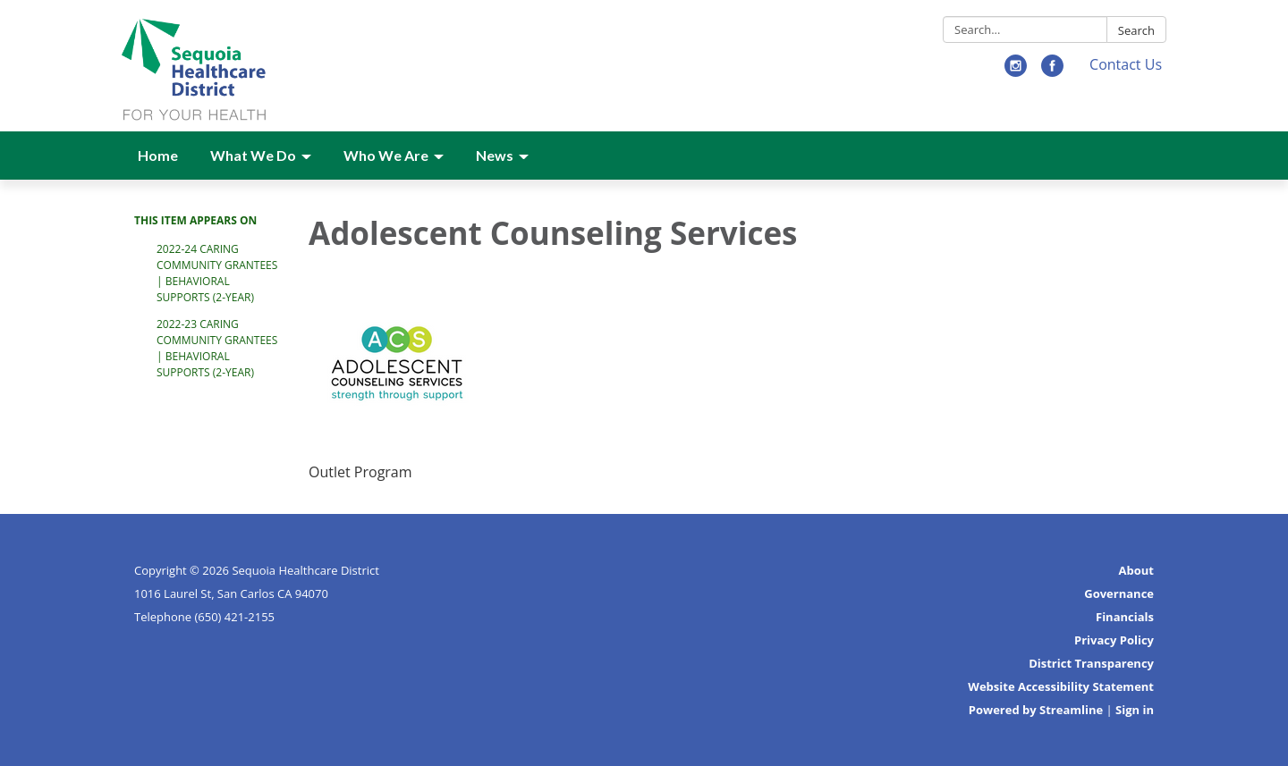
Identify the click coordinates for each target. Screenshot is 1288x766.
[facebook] (1052, 71)
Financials (1125, 617)
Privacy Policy (1114, 640)
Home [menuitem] (158, 155)
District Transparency (1091, 663)
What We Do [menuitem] (253, 155)
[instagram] (1015, 71)
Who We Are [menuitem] (385, 155)
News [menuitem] (494, 155)
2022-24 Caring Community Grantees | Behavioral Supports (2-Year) (217, 273)
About (1136, 570)
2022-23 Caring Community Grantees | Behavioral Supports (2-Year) (217, 348)
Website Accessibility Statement (1061, 686)
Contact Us (1125, 64)
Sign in (1134, 710)
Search (1136, 30)
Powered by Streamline (1036, 710)
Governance (1119, 593)
